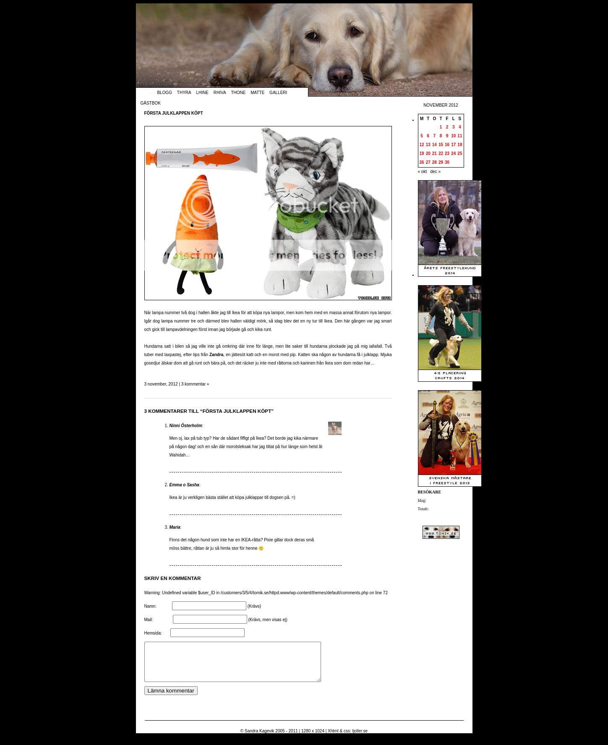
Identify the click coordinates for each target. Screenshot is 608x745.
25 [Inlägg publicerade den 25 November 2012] (459, 153)
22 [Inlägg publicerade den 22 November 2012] (440, 153)
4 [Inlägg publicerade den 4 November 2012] (460, 127)
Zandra (216, 354)
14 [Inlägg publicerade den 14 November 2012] (434, 144)
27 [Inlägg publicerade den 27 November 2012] (428, 162)
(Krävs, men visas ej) (267, 619)
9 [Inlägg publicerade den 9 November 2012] (447, 136)
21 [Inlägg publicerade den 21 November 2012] (434, 153)
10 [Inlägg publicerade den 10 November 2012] (453, 136)
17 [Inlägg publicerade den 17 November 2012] (453, 144)
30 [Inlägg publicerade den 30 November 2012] (447, 162)
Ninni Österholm (186, 425)
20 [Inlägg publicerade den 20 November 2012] (428, 153)
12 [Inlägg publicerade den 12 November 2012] (422, 144)
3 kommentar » (195, 384)
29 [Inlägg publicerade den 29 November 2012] (440, 162)
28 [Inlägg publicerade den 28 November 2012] (434, 162)
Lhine (202, 92)
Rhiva (220, 92)
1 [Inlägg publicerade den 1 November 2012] (441, 127)
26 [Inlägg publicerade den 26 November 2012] (422, 162)
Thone (238, 92)
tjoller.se (360, 738)
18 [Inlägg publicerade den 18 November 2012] (459, 144)
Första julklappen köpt (173, 113)
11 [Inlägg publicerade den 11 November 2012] (459, 136)
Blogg (164, 92)
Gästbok (151, 103)
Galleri (278, 92)
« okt (422, 171)
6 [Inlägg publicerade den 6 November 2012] (428, 136)
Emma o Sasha (184, 485)
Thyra (184, 92)
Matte (257, 92)
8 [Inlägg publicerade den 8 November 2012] (441, 136)
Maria (175, 527)
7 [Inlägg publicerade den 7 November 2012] (434, 136)
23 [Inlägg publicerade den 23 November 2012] (447, 153)
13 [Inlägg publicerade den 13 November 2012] (428, 144)
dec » (436, 171)
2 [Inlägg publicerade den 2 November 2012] (447, 127)
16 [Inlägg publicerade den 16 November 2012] (447, 144)
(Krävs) (254, 606)
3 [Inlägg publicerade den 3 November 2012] (453, 127)
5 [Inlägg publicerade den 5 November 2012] (421, 136)
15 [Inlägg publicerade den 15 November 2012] (440, 144)
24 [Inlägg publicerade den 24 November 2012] (453, 153)
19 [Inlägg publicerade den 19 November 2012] (422, 153)
